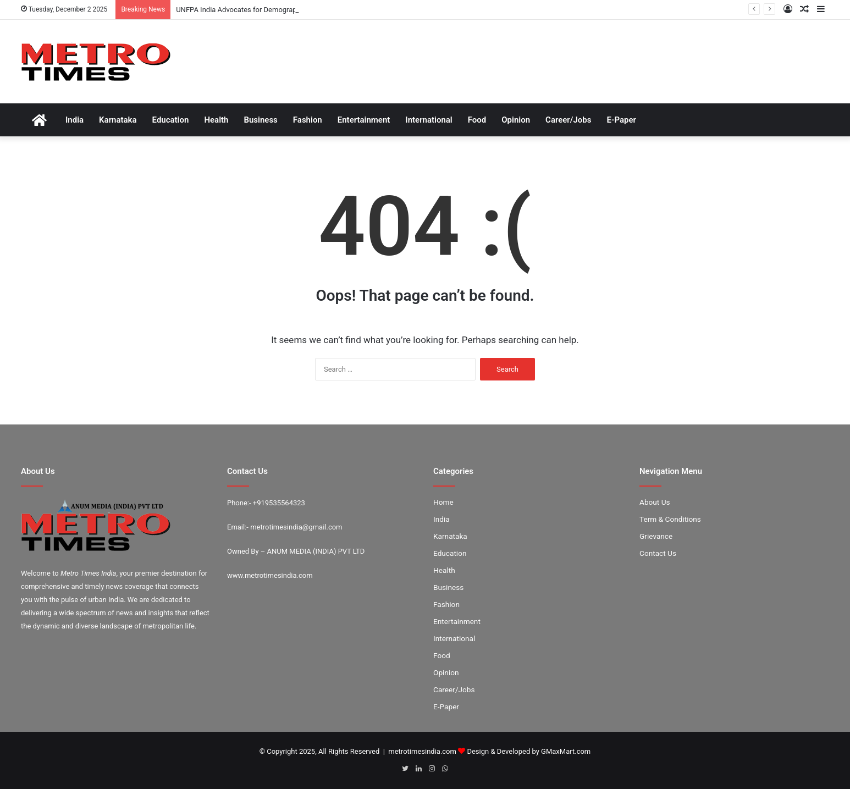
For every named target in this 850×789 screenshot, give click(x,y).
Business (260, 120)
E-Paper (621, 120)
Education (170, 120)
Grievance (655, 536)
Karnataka (117, 120)
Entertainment (364, 120)
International (428, 120)
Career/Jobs (568, 120)
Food (477, 120)
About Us (654, 502)
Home (443, 502)
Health (216, 120)
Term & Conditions (670, 519)
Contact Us (657, 553)
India (74, 120)
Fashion (307, 120)
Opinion (515, 120)
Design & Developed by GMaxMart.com (528, 751)
